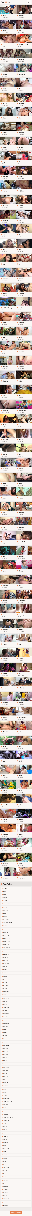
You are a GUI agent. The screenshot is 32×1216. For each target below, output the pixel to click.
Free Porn (6, 2)
